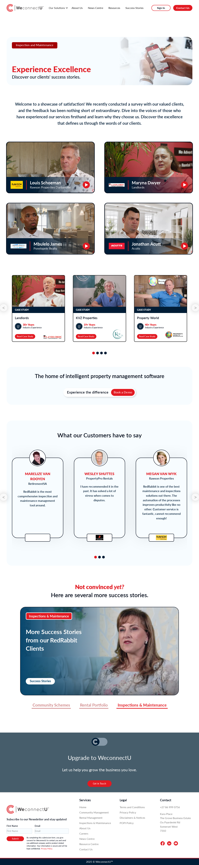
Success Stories (134, 7)
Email (37, 825)
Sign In (161, 7)
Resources (114, 7)
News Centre (95, 7)
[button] (58, 8)
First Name (12, 825)
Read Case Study (25, 336)
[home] (25, 8)
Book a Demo (123, 392)
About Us (77, 7)
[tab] (93, 353)
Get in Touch (99, 783)
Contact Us (182, 7)
